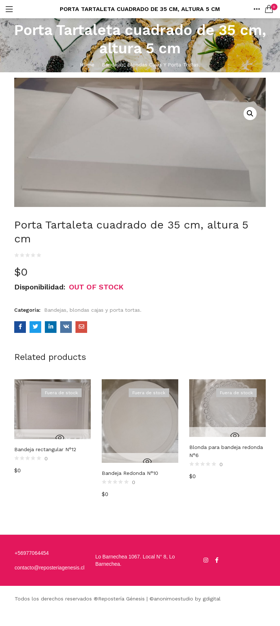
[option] (52, 444)
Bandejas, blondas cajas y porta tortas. (151, 65)
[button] (269, 9)
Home (87, 65)
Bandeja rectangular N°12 (45, 449)
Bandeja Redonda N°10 (130, 473)
